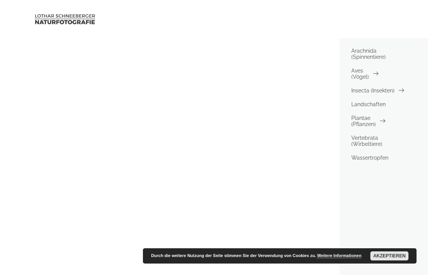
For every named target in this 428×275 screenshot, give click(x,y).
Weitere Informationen (339, 255)
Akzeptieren (389, 256)
